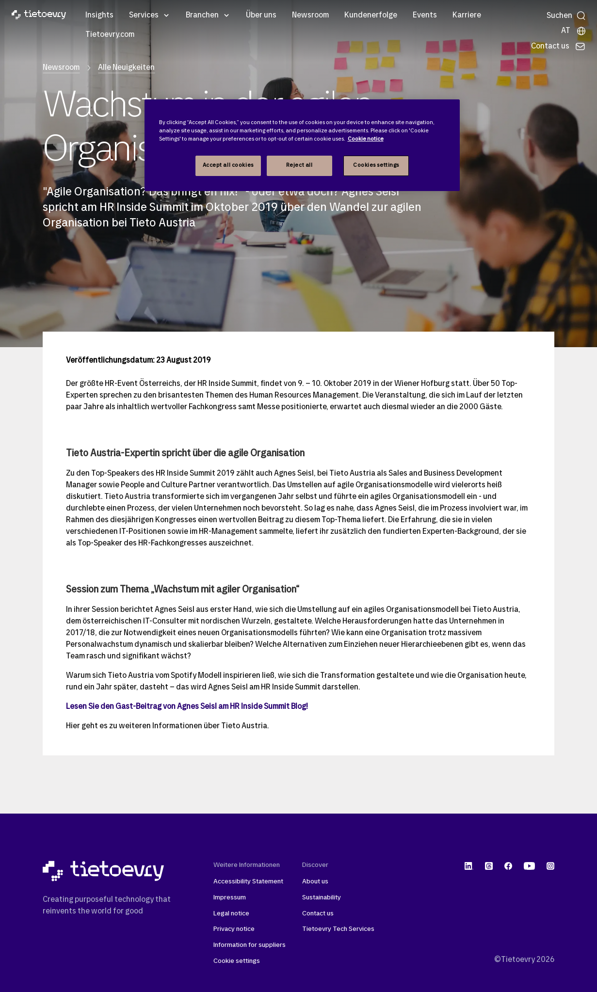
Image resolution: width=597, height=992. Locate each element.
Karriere (466, 15)
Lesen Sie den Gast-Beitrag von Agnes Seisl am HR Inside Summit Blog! (187, 707)
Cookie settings (236, 961)
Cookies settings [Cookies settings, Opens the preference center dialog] (376, 165)
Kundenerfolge (370, 15)
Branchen (202, 15)
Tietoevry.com (109, 35)
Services (144, 15)
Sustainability (321, 897)
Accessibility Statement (248, 881)
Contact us (318, 913)
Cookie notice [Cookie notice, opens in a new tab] (366, 139)
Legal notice (231, 913)
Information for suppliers (249, 945)
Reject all (299, 165)
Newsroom (310, 15)
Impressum (229, 897)
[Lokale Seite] (573, 31)
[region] (302, 145)
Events (425, 15)
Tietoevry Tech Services (338, 929)
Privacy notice (234, 929)
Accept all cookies (228, 165)
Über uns (261, 15)
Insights (99, 15)
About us (315, 881)
